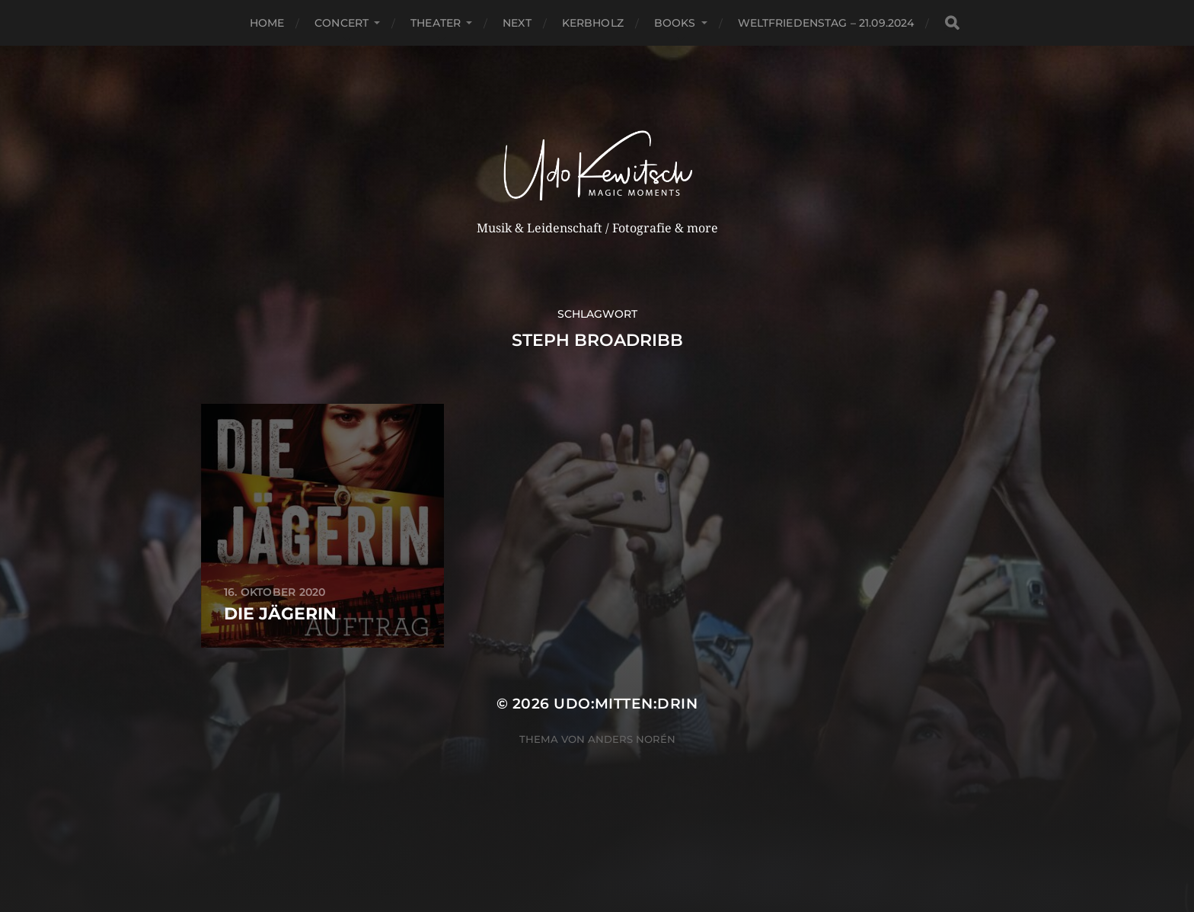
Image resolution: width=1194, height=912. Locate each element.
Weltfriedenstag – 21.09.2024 (826, 23)
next (517, 23)
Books (675, 23)
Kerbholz (593, 23)
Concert (341, 23)
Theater (435, 23)
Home (267, 23)
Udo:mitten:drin (626, 703)
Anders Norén (631, 739)
